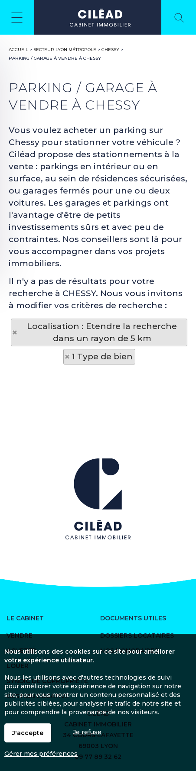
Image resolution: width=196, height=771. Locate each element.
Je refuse (87, 732)
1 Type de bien (102, 356)
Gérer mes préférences (41, 754)
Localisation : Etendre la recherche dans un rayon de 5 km (102, 332)
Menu (17, 17)
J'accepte (27, 733)
